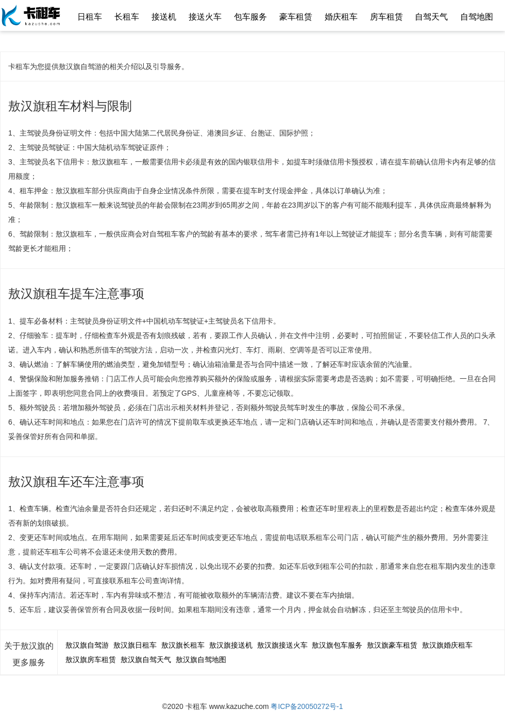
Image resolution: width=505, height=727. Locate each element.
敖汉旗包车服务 (337, 645)
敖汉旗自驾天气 (146, 659)
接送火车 (205, 16)
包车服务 (250, 16)
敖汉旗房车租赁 (90, 659)
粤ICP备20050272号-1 (307, 706)
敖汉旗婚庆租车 (447, 645)
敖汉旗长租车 (183, 645)
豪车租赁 (295, 16)
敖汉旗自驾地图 (201, 659)
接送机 (164, 16)
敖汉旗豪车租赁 (392, 645)
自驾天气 (431, 16)
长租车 (126, 16)
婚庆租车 (341, 16)
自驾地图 (476, 16)
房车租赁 (386, 16)
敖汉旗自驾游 (87, 645)
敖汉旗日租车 (135, 645)
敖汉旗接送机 (230, 645)
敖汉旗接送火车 (282, 645)
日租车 (89, 16)
